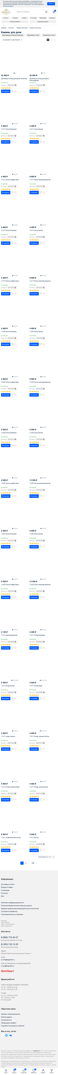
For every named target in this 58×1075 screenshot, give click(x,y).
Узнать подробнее (8, 6)
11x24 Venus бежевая (8, 331)
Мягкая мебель (15, 21)
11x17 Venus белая (36, 230)
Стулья (15, 18)
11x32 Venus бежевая (8, 433)
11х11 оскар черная (8, 736)
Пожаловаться (6, 1020)
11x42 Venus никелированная (39, 584)
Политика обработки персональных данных (16, 905)
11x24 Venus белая (36, 331)
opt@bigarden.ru (7, 966)
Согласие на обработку (9, 911)
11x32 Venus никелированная (39, 483)
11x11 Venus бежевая (8, 129)
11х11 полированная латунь (11, 837)
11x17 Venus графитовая (10, 281)
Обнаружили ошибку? (8, 1023)
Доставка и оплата (8, 884)
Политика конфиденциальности (12, 902)
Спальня (52, 18)
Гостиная (34, 18)
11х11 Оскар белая (7, 686)
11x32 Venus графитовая (10, 483)
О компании (5, 890)
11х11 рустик (34, 837)
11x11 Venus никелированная (39, 180)
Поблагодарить (6, 1017)
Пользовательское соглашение (12, 914)
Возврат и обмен (7, 887)
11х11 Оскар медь (35, 686)
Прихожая (43, 18)
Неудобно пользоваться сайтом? (12, 1026)
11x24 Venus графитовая (10, 382)
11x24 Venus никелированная (39, 382)
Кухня (24, 18)
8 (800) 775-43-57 (9, 937)
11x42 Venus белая (36, 534)
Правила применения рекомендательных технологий (20, 908)
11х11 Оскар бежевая (37, 635)
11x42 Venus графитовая (10, 584)
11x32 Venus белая (36, 433)
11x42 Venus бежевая (8, 534)
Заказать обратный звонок (10, 1014)
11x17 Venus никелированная (39, 281)
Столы (6, 18)
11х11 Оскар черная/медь (10, 787)
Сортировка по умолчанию (11, 40)
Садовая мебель (42, 21)
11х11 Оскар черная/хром (38, 787)
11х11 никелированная (9, 635)
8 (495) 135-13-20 (9, 944)
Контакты (4, 893)
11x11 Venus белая (36, 129)
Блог (2, 896)
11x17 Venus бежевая (8, 230)
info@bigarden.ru (8, 960)
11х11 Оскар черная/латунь (39, 736)
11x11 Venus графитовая (10, 180)
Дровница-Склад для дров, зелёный (14, 78)
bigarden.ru (37, 1051)
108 (32, 863)
